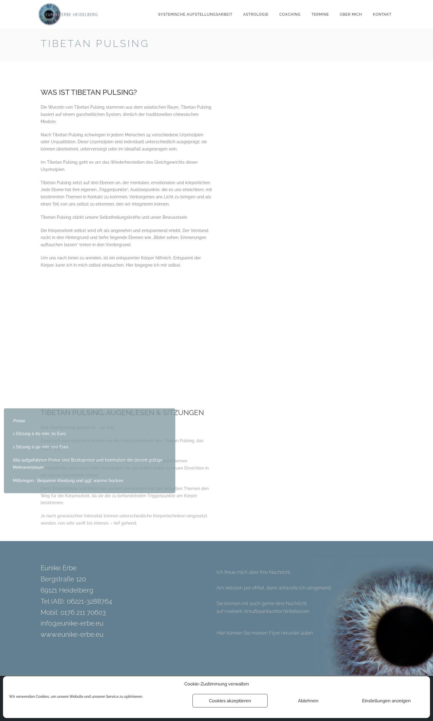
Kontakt (382, 14)
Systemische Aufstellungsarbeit (195, 14)
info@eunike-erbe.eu (72, 623)
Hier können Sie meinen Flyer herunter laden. (265, 633)
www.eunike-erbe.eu (72, 634)
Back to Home (376, 44)
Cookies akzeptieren (230, 701)
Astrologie (256, 14)
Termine (320, 14)
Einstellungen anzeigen (386, 701)
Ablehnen (308, 701)
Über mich (351, 14)
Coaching (290, 14)
